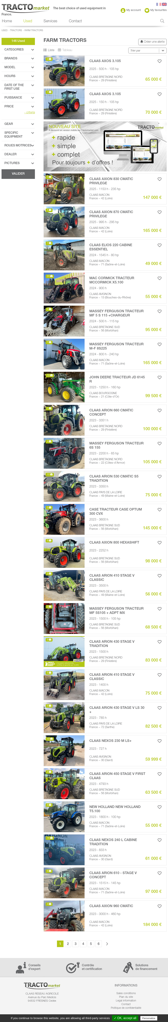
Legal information (126, 1001)
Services (50, 21)
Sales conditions (126, 993)
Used (27, 21)
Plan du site (126, 997)
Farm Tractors (34, 30)
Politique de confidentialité (126, 1008)
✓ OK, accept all (125, 1018)
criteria (29, 112)
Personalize (148, 1018)
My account (131, 10)
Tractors (16, 30)
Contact (75, 21)
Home (7, 21)
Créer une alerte (152, 42)
